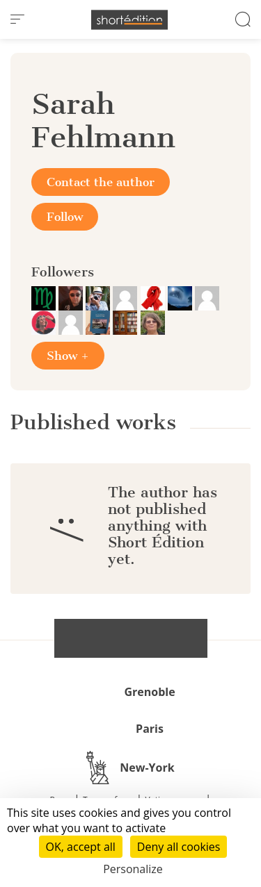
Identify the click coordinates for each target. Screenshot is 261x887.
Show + (68, 356)
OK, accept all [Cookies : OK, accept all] (81, 846)
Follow (65, 217)
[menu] (17, 19)
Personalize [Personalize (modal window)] (133, 869)
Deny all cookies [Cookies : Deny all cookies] (179, 846)
